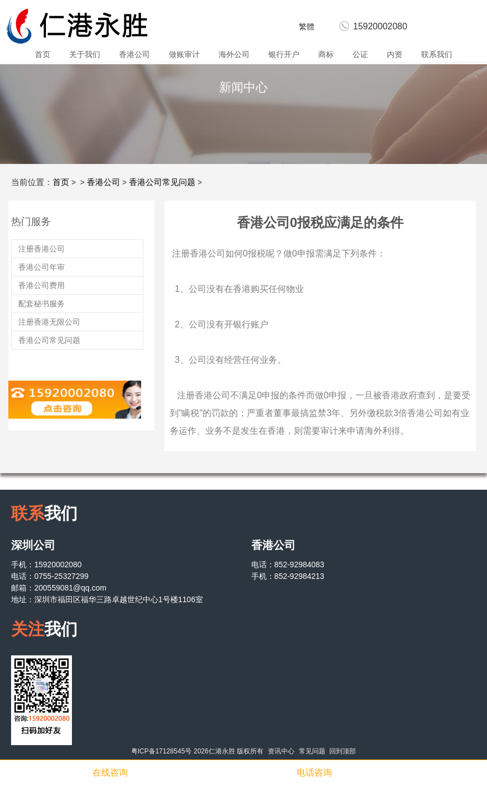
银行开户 (283, 54)
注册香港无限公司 (49, 321)
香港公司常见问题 (162, 182)
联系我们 (436, 54)
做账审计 (184, 54)
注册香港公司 (41, 248)
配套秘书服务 (41, 303)
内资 (394, 54)
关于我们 (84, 54)
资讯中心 (281, 751)
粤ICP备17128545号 (161, 751)
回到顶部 (342, 751)
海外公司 (234, 54)
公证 (360, 54)
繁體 (306, 26)
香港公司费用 (41, 285)
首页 (42, 54)
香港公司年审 (41, 267)
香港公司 (134, 54)
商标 (326, 54)
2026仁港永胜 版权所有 (228, 751)
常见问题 (312, 751)
